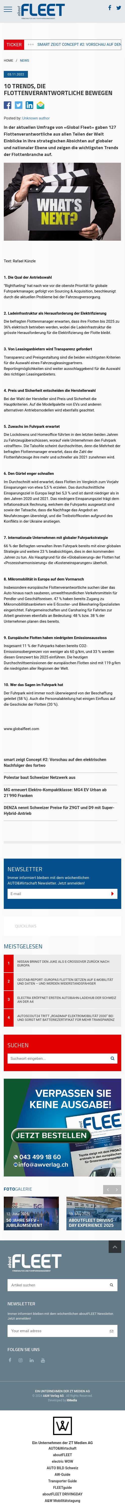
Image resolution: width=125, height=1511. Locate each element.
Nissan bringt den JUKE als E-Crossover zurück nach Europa (63, 963)
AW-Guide (62, 1475)
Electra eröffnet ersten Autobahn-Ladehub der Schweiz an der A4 (66, 999)
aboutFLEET (62, 1455)
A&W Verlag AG (54, 1396)
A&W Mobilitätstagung (62, 1501)
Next (116, 1189)
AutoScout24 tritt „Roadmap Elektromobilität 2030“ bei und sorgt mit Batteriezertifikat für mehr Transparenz (66, 1018)
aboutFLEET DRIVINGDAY (62, 1494)
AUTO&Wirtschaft (62, 1448)
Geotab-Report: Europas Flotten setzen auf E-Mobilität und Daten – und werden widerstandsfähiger (65, 981)
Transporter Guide (62, 1481)
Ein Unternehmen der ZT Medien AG (62, 1443)
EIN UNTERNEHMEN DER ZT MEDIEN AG (62, 1391)
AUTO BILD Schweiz (62, 1468)
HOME (8, 60)
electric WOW (62, 1461)
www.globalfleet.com (21, 729)
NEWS (24, 60)
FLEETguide (62, 1488)
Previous (107, 1189)
